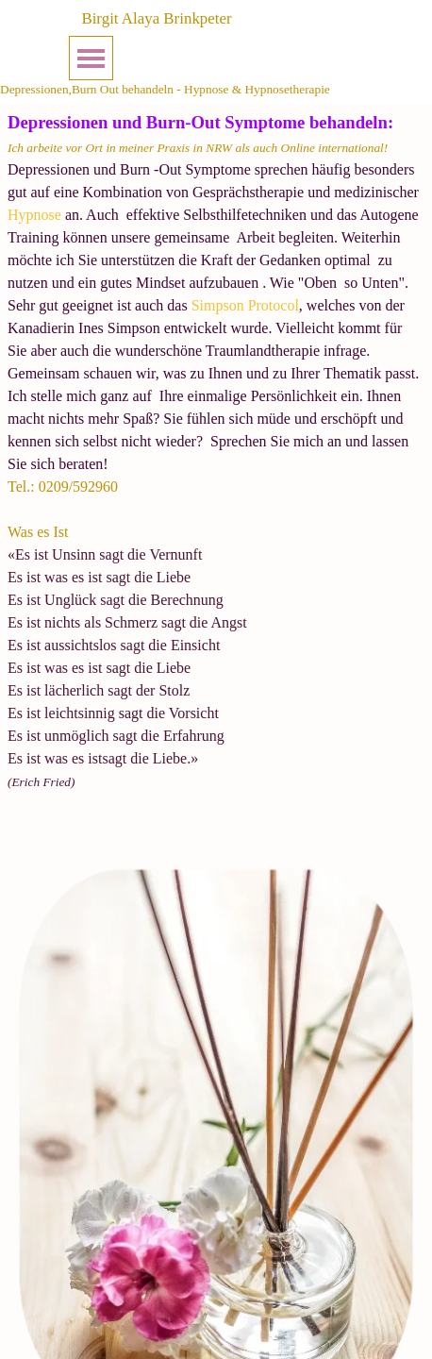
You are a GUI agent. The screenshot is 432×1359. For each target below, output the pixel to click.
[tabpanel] (216, 473)
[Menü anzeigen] (91, 58)
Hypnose (34, 215)
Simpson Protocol (243, 305)
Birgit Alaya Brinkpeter (156, 18)
